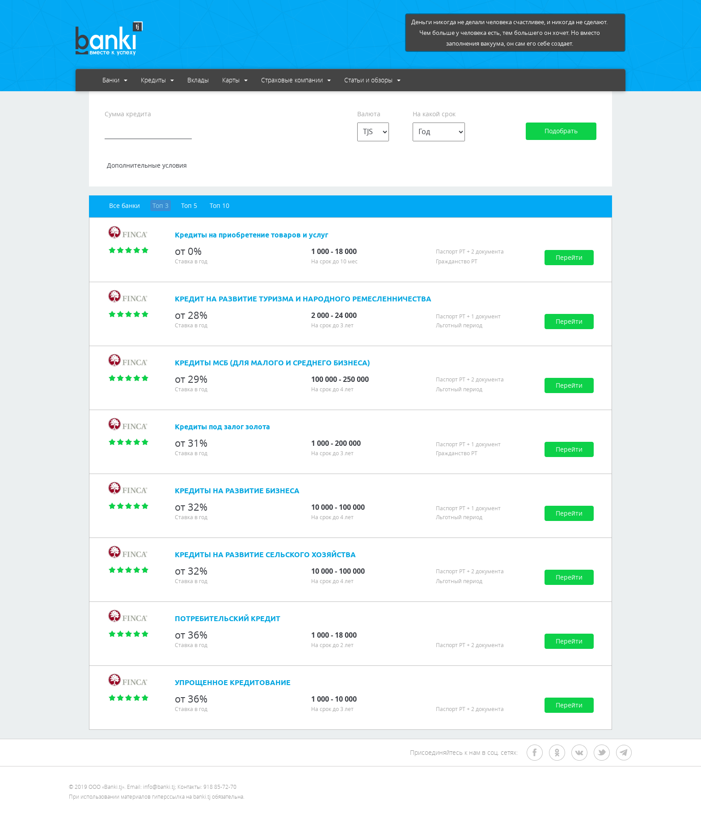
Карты (235, 80)
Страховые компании (296, 80)
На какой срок (434, 114)
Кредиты (157, 80)
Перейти (569, 257)
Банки (114, 80)
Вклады (198, 80)
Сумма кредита (128, 114)
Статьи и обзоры (372, 80)
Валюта (368, 114)
